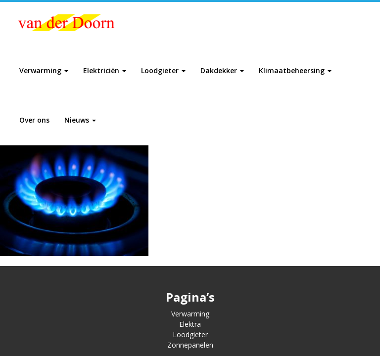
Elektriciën (104, 70)
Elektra (190, 324)
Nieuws (80, 120)
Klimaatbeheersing (295, 70)
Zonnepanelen (190, 345)
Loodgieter (163, 70)
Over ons (34, 120)
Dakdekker (222, 70)
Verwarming (43, 70)
